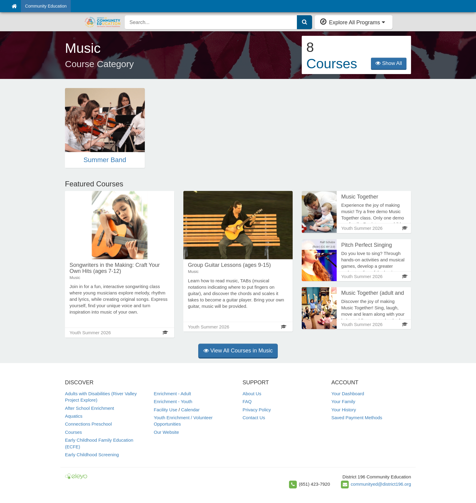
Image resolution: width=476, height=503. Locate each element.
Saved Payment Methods (357, 417)
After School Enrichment (89, 408)
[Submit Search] (304, 22)
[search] (211, 22)
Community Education (46, 6)
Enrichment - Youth (173, 401)
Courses (73, 432)
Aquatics (74, 416)
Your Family (343, 401)
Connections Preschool (88, 424)
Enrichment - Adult (172, 393)
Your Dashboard (348, 393)
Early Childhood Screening (92, 454)
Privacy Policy (257, 409)
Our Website (166, 432)
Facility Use (166, 409)
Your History (344, 409)
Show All (389, 63)
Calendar (190, 409)
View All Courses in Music (238, 351)
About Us (252, 393)
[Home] (14, 6)
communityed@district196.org (381, 484)
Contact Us (254, 417)
